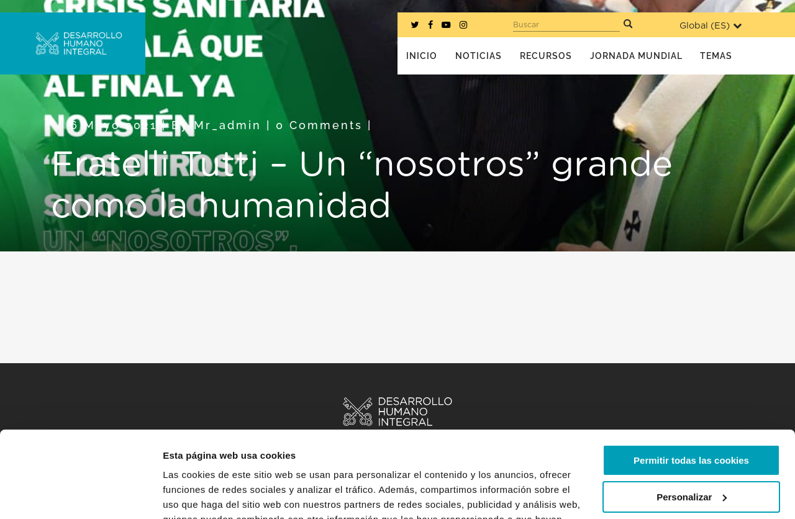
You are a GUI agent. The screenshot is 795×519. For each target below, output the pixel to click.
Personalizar (691, 422)
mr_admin (227, 125)
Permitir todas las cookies (691, 386)
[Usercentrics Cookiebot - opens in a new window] (80, 494)
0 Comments (319, 125)
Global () (710, 25)
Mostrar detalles (199, 494)
